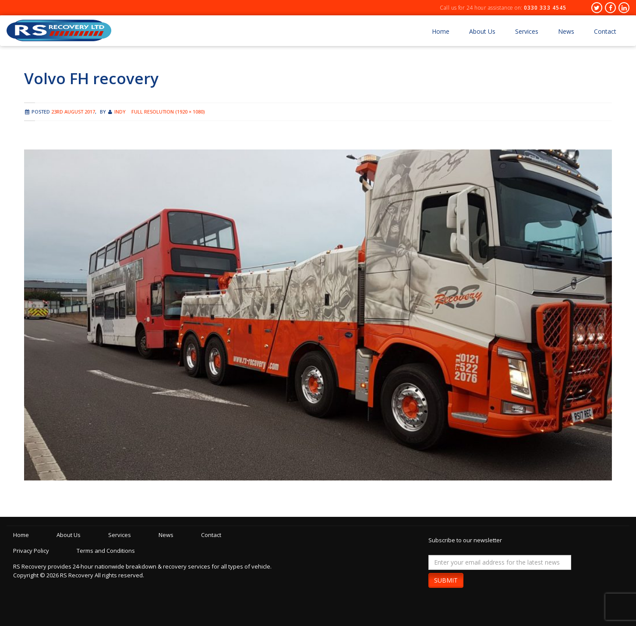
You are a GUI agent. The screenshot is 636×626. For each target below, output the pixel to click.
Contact (605, 31)
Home (440, 31)
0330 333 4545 (545, 7)
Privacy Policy (31, 551)
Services (526, 31)
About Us (482, 31)
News (566, 31)
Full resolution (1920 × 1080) (168, 111)
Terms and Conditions (106, 551)
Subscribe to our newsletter (465, 540)
